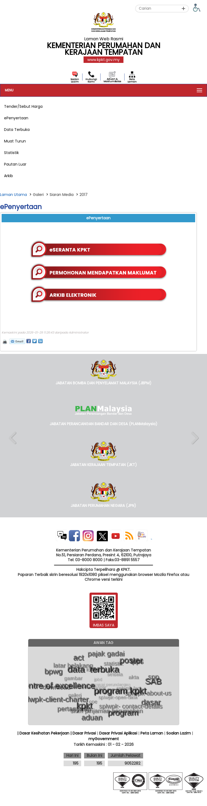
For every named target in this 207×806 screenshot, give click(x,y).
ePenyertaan (16, 118)
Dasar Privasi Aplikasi (118, 733)
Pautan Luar (15, 164)
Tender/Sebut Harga (23, 106)
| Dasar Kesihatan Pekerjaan (43, 733)
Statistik (11, 152)
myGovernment (103, 738)
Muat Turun (15, 141)
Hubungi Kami (91, 80)
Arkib (8, 175)
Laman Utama (13, 194)
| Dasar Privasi (83, 733)
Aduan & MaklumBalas (112, 80)
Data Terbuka (17, 129)
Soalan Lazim (75, 80)
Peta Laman (132, 80)
